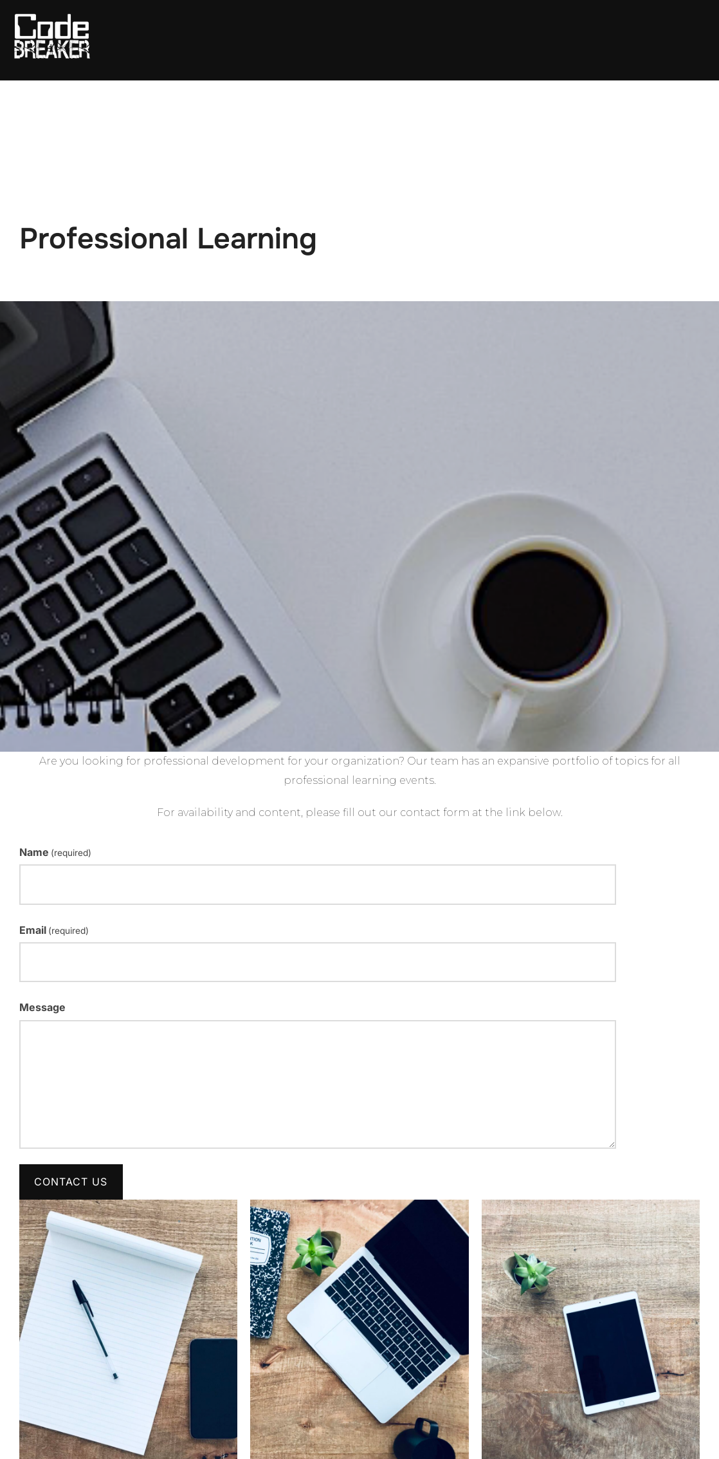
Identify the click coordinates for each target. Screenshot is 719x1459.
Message (42, 1007)
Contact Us (70, 1181)
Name (55, 852)
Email (54, 930)
